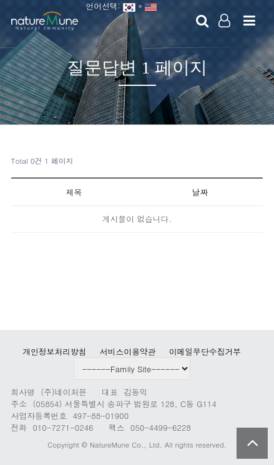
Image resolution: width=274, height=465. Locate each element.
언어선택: (101, 6)
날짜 (200, 192)
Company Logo (44, 22)
